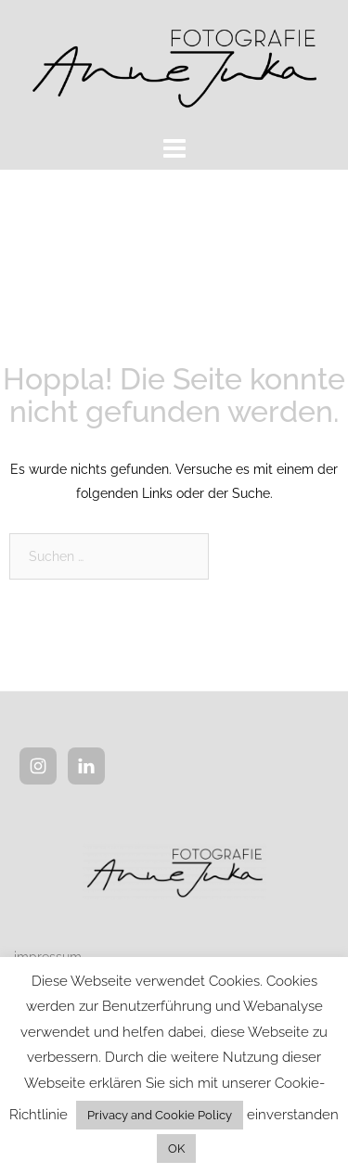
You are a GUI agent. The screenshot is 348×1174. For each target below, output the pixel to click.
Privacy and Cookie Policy (159, 1115)
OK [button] (176, 1148)
